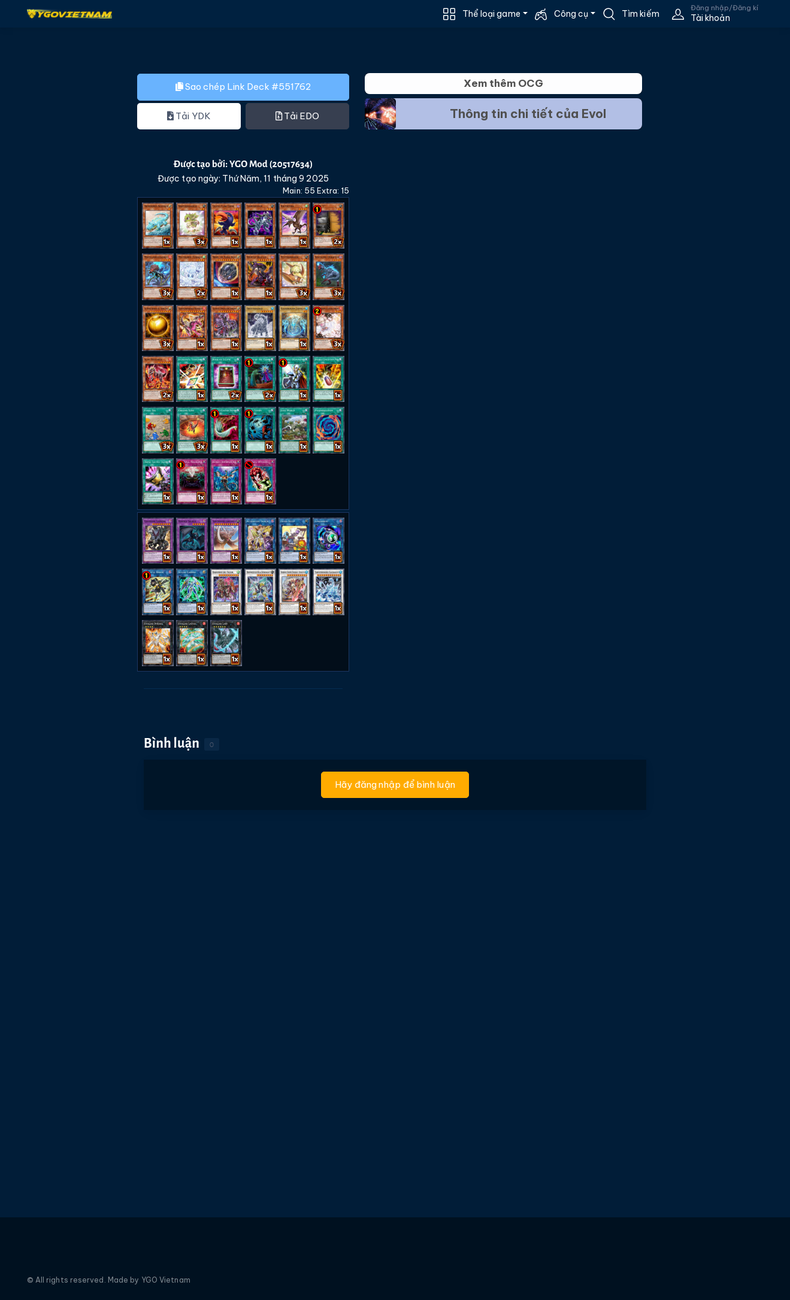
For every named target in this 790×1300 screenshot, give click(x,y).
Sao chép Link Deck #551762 (243, 86)
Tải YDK (189, 116)
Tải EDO (298, 116)
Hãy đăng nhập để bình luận (395, 784)
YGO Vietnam (165, 1279)
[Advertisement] (58, 290)
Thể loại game (491, 13)
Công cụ (571, 13)
